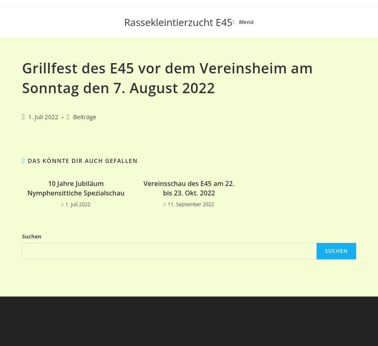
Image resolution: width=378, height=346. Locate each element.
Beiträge (84, 117)
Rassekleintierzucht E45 (178, 22)
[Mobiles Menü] (243, 22)
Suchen (31, 236)
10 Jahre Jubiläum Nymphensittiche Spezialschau (75, 188)
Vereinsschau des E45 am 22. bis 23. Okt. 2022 (188, 188)
